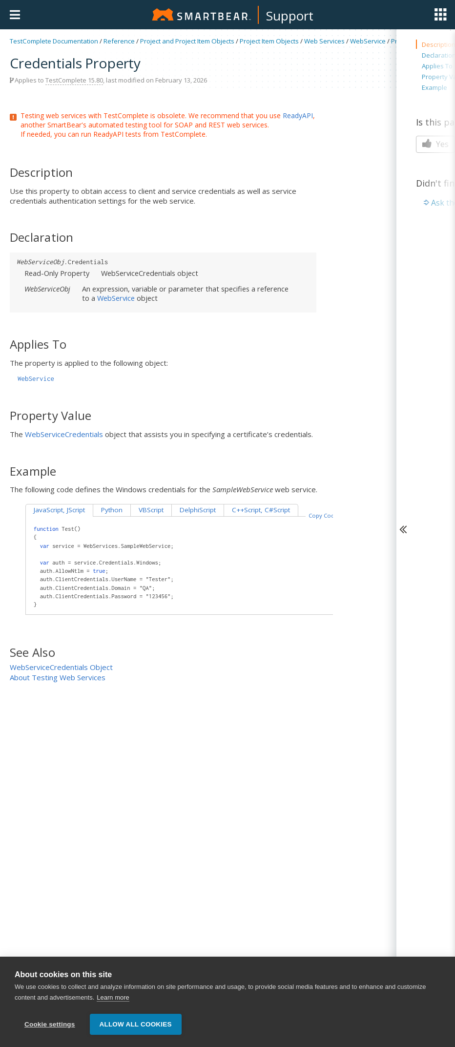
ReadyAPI (298, 115)
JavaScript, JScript (59, 509)
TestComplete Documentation (54, 41)
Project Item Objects (269, 41)
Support (289, 15)
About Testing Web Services (57, 677)
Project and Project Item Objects (187, 41)
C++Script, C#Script (261, 509)
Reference (119, 41)
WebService (368, 41)
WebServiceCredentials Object (61, 667)
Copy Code (323, 515)
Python (112, 509)
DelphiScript (198, 509)
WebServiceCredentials (64, 434)
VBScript (151, 509)
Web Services (324, 41)
